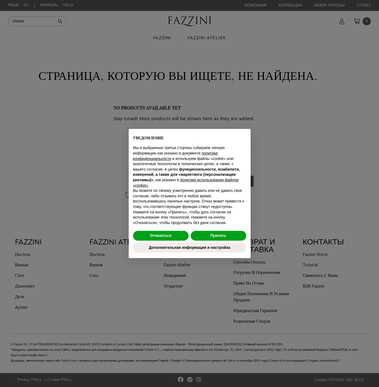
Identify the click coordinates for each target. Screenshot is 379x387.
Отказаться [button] (160, 235)
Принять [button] (218, 235)
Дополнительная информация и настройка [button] (189, 247)
